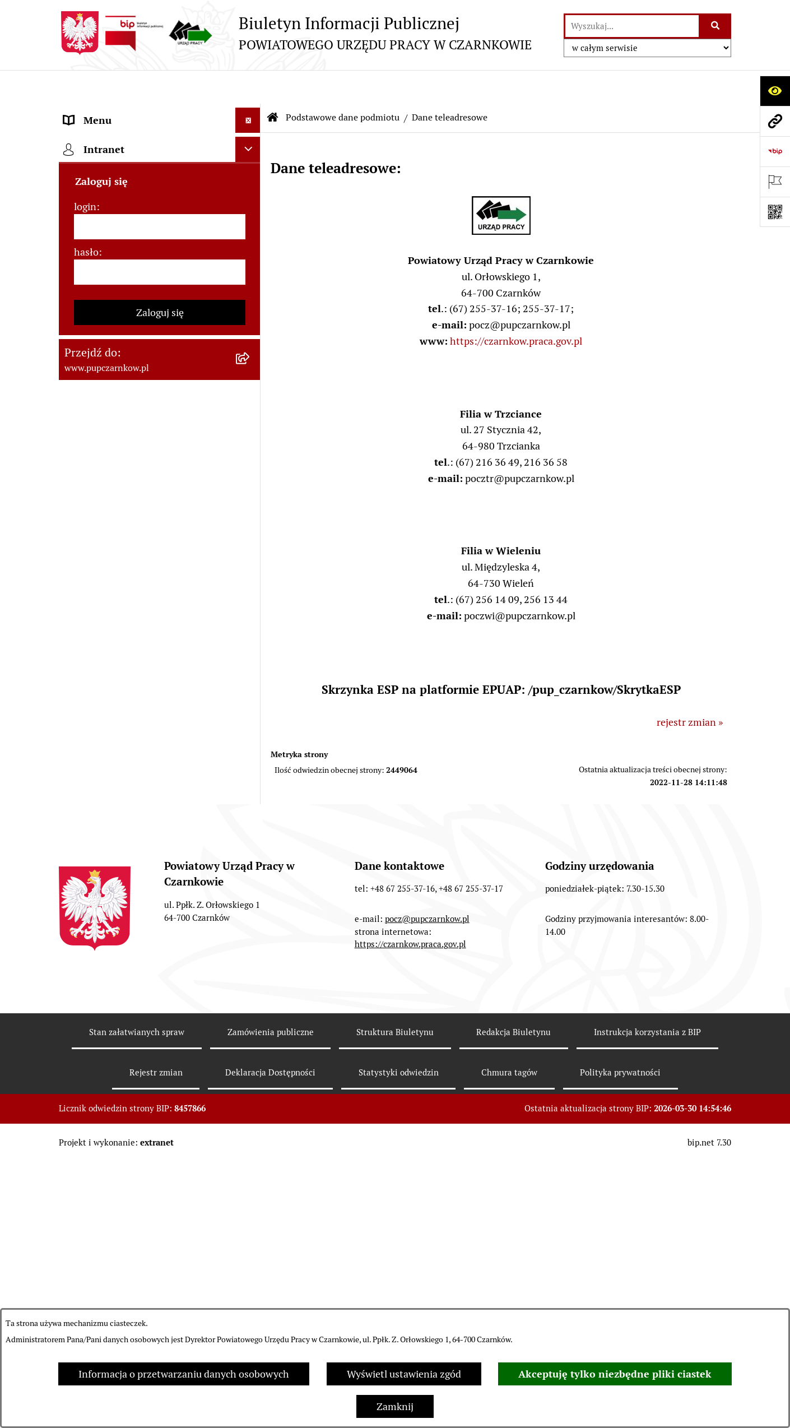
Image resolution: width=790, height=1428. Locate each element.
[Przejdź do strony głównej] (295, 33)
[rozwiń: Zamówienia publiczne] (250, 475)
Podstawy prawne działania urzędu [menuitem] (141, 450)
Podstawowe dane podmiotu (342, 84)
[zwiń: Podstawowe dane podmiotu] (250, 112)
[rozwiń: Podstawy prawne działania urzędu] (250, 450)
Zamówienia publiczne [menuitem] (114, 475)
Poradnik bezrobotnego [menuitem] (116, 576)
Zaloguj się (160, 1015)
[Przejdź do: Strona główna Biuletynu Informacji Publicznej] (273, 84)
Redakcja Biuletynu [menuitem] (106, 742)
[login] (159, 930)
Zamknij (395, 1406)
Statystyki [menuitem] (86, 551)
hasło (86, 955)
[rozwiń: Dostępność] (250, 299)
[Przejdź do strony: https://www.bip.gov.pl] (775, 151)
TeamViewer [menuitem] (91, 823)
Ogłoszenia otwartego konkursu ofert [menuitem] (146, 500)
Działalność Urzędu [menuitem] (107, 349)
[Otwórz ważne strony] (775, 181)
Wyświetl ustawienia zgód (404, 1373)
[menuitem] (160, 144)
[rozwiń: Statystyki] (250, 551)
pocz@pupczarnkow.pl (427, 1198)
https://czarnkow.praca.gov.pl (516, 307)
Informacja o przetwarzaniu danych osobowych (183, 1373)
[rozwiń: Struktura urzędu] (250, 375)
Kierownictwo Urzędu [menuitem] (112, 399)
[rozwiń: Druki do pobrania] (250, 627)
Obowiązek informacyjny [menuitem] (119, 324)
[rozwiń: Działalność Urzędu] (250, 349)
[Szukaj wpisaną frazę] (715, 26)
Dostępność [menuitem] (90, 299)
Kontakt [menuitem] (82, 273)
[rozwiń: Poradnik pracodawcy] (250, 602)
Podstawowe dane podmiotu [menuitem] (126, 111)
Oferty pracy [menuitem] (91, 652)
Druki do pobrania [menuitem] (104, 626)
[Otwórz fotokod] (775, 212)
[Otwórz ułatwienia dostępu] (775, 91)
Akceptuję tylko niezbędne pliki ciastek (615, 1373)
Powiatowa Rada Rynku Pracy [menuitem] (128, 425)
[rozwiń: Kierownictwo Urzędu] (250, 400)
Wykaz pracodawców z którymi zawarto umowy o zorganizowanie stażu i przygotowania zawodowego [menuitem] (142, 783)
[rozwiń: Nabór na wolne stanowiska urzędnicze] (250, 677)
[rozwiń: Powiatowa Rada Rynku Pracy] (250, 425)
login (85, 909)
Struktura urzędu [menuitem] (102, 374)
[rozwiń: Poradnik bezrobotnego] (250, 576)
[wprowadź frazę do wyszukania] (632, 26)
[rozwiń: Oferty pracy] (250, 652)
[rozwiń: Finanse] (250, 526)
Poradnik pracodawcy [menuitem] (111, 601)
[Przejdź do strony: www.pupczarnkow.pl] (775, 121)
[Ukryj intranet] (248, 852)
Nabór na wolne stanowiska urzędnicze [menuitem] (125, 685)
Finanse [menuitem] (81, 526)
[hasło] (159, 975)
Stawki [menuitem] (79, 717)
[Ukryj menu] (248, 86)
